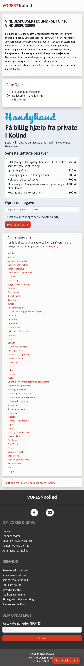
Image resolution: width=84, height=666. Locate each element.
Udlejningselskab (15, 452)
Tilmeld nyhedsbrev (66, 660)
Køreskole (12, 362)
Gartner (11, 343)
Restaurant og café (16, 409)
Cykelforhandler (15, 292)
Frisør (9, 339)
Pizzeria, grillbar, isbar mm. (19, 393)
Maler (10, 370)
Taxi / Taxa (12, 444)
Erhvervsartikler (11, 589)
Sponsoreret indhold (14, 604)
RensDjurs (15, 84)
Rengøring (12, 405)
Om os (6, 531)
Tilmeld (42, 638)
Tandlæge (12, 440)
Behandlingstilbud (15, 269)
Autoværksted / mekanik (18, 261)
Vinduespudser (14, 463)
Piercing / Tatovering (17, 389)
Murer (10, 378)
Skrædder (11, 417)
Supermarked (13, 436)
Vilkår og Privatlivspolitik (17, 540)
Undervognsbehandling (18, 460)
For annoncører (11, 535)
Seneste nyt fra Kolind (15, 570)
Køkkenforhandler (15, 358)
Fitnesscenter (13, 327)
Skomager (12, 413)
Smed (10, 428)
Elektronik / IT (14, 319)
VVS (9, 467)
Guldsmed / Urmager (17, 347)
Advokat (11, 253)
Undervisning (13, 456)
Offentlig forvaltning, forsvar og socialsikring (28, 382)
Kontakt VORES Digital (15, 545)
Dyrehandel (12, 300)
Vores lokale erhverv (14, 575)
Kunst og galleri (14, 350)
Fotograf (11, 335)
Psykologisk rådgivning (17, 401)
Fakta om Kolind (11, 584)
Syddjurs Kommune (13, 594)
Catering (11, 288)
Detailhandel (13, 296)
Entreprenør (13, 323)
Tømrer (10, 448)
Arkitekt (11, 257)
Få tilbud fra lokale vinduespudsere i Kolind (30, 482)
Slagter (10, 424)
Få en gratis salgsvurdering (18, 599)
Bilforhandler (13, 276)
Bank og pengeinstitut (17, 265)
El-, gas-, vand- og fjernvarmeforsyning (25, 311)
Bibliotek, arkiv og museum (19, 272)
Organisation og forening (19, 385)
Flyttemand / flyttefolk (18, 331)
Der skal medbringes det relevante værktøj (34, 216)
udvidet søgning (49, 246)
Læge (10, 366)
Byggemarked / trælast (18, 284)
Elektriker (11, 315)
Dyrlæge (11, 304)
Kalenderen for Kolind (15, 579)
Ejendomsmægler (15, 308)
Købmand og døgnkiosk (18, 354)
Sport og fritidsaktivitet (18, 432)
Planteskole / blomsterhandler (21, 397)
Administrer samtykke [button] (15, 550)
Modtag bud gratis (17, 224)
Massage (11, 374)
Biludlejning (13, 280)
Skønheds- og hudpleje (18, 421)
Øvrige (10, 471)
